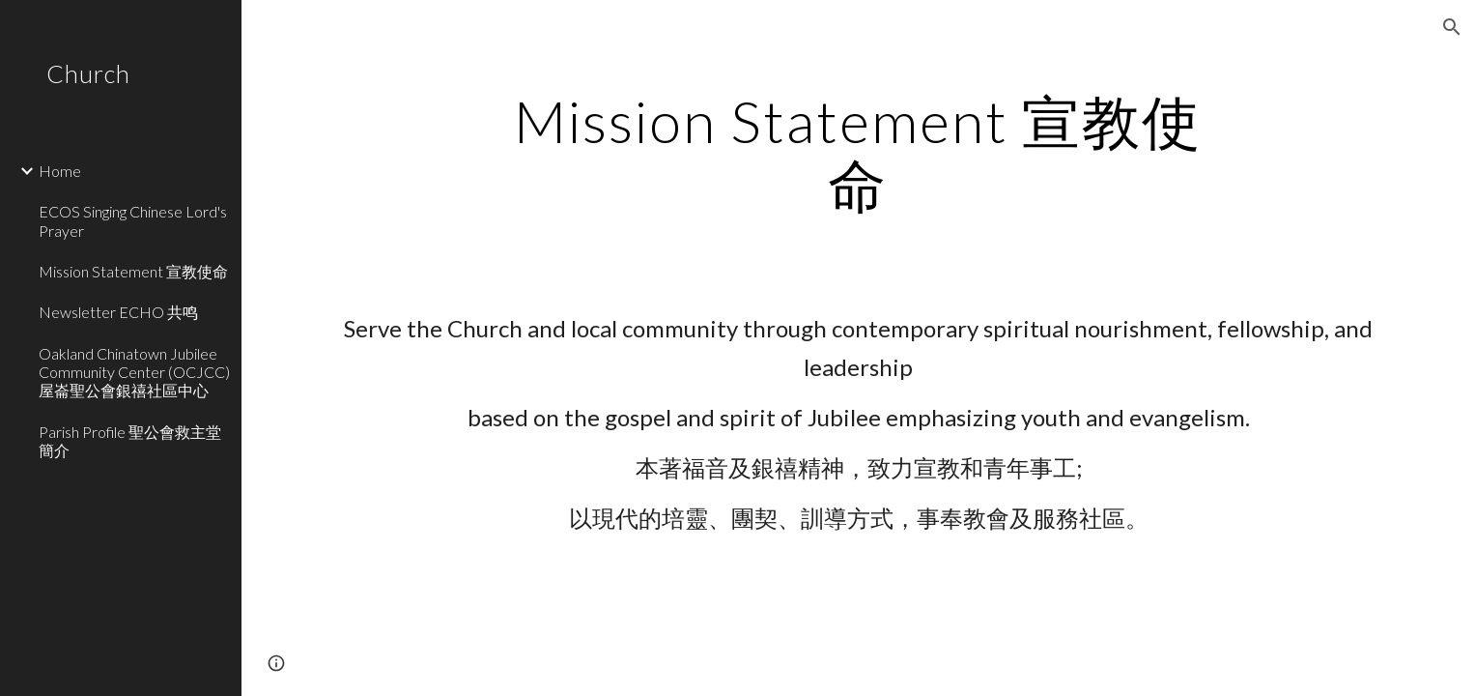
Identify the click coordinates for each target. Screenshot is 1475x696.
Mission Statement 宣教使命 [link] (133, 271)
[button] (1452, 27)
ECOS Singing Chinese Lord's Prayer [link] (133, 220)
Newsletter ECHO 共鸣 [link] (118, 312)
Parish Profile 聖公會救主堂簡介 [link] (130, 440)
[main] (859, 152)
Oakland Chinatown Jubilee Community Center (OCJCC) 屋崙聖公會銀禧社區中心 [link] (134, 372)
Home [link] (60, 170)
